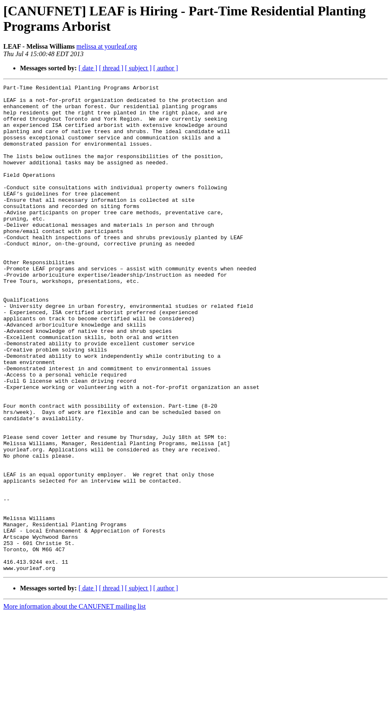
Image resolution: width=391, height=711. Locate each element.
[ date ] (88, 68)
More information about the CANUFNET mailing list (74, 703)
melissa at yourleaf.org (106, 46)
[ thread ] (111, 68)
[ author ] (165, 68)
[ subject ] (138, 68)
